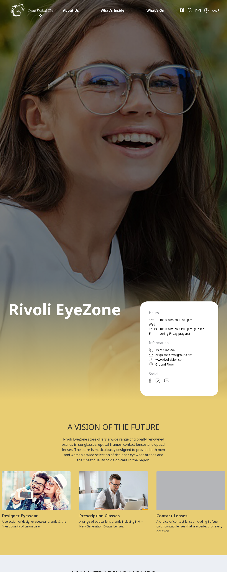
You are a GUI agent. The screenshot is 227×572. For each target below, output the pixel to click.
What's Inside (112, 10)
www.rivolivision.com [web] (166, 360)
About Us (71, 10)
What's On (155, 10)
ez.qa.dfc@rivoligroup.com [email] (170, 355)
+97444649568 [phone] (162, 350)
